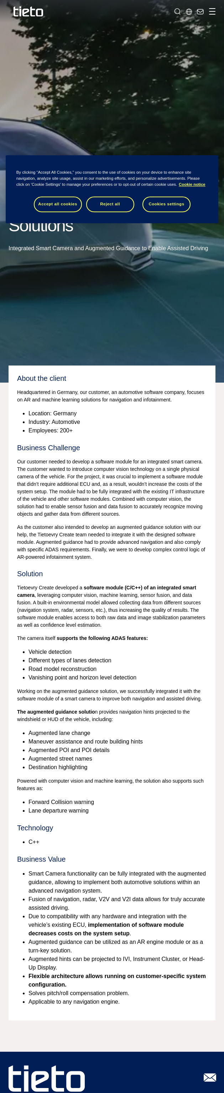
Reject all (110, 204)
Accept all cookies (57, 204)
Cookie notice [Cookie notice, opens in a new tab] (192, 184)
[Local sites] (189, 11)
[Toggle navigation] (211, 11)
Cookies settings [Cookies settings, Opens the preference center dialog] (166, 204)
